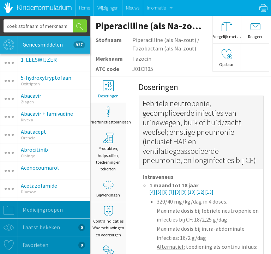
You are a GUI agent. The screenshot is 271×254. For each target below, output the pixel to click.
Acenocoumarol (40, 167)
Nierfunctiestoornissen (108, 116)
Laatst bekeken (42, 227)
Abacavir (31, 95)
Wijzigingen (108, 8)
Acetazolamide (39, 185)
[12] (201, 192)
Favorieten (42, 245)
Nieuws (132, 8)
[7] (172, 192)
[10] (192, 192)
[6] (165, 192)
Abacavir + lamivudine (47, 113)
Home (84, 8)
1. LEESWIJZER (39, 59)
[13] (209, 192)
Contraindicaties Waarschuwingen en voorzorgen (108, 221)
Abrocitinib (34, 149)
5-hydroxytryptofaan (46, 77)
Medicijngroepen (31, 210)
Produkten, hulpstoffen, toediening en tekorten (108, 152)
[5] (159, 192)
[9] (184, 192)
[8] (178, 192)
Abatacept (33, 131)
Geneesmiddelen (42, 45)
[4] (153, 192)
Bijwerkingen (108, 189)
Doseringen (108, 89)
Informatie (156, 8)
